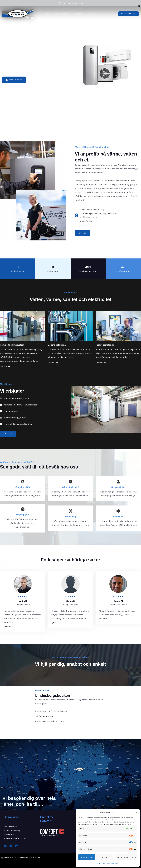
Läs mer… (8, 626)
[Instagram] (10, 845)
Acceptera (86, 857)
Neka (104, 857)
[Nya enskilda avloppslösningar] (16, 424)
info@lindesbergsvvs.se (53, 721)
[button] (136, 812)
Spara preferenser (126, 857)
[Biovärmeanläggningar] (13, 418)
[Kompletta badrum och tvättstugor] (18, 405)
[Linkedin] (16, 845)
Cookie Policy (101, 863)
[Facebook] (5, 845)
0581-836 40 (48, 716)
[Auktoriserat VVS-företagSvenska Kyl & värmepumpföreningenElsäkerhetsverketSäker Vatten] (96, 215)
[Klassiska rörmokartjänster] (14, 398)
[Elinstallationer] (9, 411)
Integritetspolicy (112, 863)
